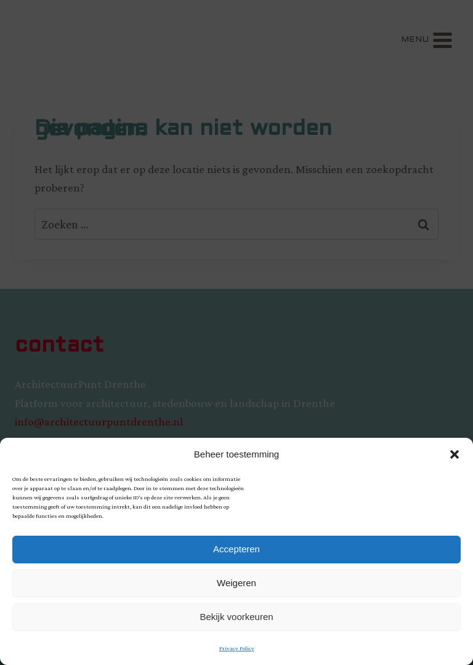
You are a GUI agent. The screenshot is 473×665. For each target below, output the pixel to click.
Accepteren (236, 549)
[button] (454, 454)
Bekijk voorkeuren (236, 616)
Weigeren (236, 583)
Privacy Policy (236, 648)
